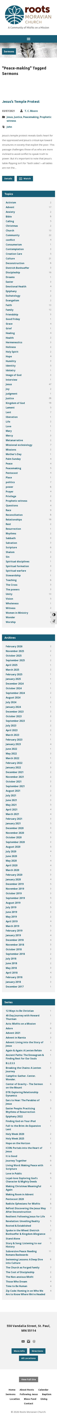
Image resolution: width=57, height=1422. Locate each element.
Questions (12, 505)
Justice (18, 116)
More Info (19, 1351)
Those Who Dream (16, 1281)
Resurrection (13, 528)
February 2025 (14, 674)
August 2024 (13, 697)
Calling (10, 221)
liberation (12, 416)
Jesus (10, 116)
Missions (11, 449)
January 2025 (13, 678)
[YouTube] (23, 1341)
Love (8, 426)
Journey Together (16, 1160)
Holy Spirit (12, 351)
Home (12, 1389)
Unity (9, 594)
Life (8, 421)
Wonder (10, 617)
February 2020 (14, 874)
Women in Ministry (17, 612)
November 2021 (15, 776)
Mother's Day (13, 454)
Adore (9, 1028)
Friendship (12, 314)
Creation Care (14, 253)
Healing (10, 333)
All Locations (28, 1358)
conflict (10, 239)
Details (8, 178)
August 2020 (13, 846)
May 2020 (11, 860)
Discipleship (13, 272)
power (9, 486)
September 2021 (15, 786)
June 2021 (11, 800)
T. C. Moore (31, 110)
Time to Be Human (16, 1286)
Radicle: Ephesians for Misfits (23, 1203)
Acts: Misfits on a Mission (21, 1023)
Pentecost (12, 472)
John (9, 126)
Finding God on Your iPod (21, 1121)
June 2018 (11, 963)
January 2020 (13, 879)
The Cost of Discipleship (20, 1272)
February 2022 (14, 762)
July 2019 (11, 907)
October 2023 (14, 716)
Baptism (46, 1394)
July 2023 (11, 725)
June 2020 (11, 856)
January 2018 (13, 981)
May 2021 (11, 804)
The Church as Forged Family (22, 1267)
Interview (11, 379)
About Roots (27, 1389)
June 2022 (11, 748)
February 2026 (14, 646)
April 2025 (11, 665)
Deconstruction (15, 263)
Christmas (12, 225)
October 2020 (14, 837)
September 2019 (15, 898)
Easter (9, 281)
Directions (37, 1351)
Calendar (43, 1389)
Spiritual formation (17, 566)
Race (8, 510)
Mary (9, 430)
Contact (28, 1403)
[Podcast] (34, 1341)
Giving (43, 1399)
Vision (9, 598)
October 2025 (14, 655)
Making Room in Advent (20, 1194)
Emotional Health (16, 286)
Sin (7, 556)
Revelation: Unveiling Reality (23, 1221)
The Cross (11, 584)
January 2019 (13, 935)
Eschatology (13, 295)
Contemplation (15, 249)
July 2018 (11, 958)
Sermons (9, 51)
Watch (25, 178)
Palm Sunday (13, 458)
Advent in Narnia (16, 1037)
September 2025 (15, 660)
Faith (9, 305)
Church (10, 230)
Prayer (9, 491)
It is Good (11, 1156)
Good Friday (13, 319)
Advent (10, 207)
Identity (11, 365)
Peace (9, 463)
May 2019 (11, 916)
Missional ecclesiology (19, 444)
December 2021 (15, 772)
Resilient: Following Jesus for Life (25, 1216)
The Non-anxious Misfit (19, 1276)
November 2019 (15, 888)
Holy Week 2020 (15, 1134)
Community (12, 235)
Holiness (11, 347)
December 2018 (15, 939)
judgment (11, 393)
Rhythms (11, 533)
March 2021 (12, 814)
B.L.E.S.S (10, 1063)
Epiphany (11, 291)
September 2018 (15, 953)
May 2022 (11, 753)
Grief (9, 328)
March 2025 (12, 669)
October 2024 (14, 688)
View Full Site (28, 1379)
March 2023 (12, 734)
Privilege (11, 496)
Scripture (11, 547)
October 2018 (14, 949)
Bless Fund (30, 1399)
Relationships (14, 519)
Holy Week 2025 (15, 1138)
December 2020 (15, 828)
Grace (9, 323)
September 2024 (15, 693)
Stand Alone (13, 1238)
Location (15, 1399)
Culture (10, 258)
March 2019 (12, 926)
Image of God (13, 375)
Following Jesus (29, 1394)
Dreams (10, 277)
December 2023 (15, 711)
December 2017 (15, 986)
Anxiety (10, 211)
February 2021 (14, 818)
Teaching (11, 580)
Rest (8, 524)
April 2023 (11, 730)
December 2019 (15, 883)
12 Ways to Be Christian (20, 1010)
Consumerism (14, 244)
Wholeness (12, 603)
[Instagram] (28, 1341)
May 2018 (11, 967)
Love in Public (14, 1173)
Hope (9, 356)
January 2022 (13, 767)
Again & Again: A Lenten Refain (24, 1050)
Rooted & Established (18, 1225)
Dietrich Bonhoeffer (17, 267)
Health (10, 337)
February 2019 (14, 930)
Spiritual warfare (16, 570)
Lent (8, 412)
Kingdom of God (15, 403)
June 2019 (11, 911)
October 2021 (14, 781)
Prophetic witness (16, 500)
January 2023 (13, 744)
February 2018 (14, 977)
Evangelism (12, 300)
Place (9, 477)
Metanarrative (14, 440)
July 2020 (11, 851)
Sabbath (11, 538)
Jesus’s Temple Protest (21, 101)
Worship (11, 622)
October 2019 (14, 893)
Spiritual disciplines (17, 561)
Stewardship (13, 575)
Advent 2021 (13, 1032)
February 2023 (14, 739)
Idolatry (10, 370)
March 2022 (12, 758)
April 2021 (11, 809)
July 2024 (11, 702)
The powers (12, 589)
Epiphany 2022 (14, 1116)
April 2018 (11, 972)
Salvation (11, 542)
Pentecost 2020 (15, 1199)
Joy (7, 388)
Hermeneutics (14, 342)
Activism (11, 202)
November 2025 (15, 651)
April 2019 (11, 921)
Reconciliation (14, 514)
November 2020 (15, 832)
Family (9, 309)
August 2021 (13, 790)
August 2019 (13, 902)
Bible (9, 216)
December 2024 (15, 683)
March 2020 (12, 870)
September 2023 (15, 720)
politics (10, 482)
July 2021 (11, 795)
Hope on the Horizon (18, 1143)
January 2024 (13, 706)
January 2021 (13, 823)
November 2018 (15, 944)
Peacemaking (31, 116)
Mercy (9, 435)
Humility (11, 361)
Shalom (10, 552)
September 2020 (15, 842)
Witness (10, 608)
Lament (10, 407)
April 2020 (11, 865)
